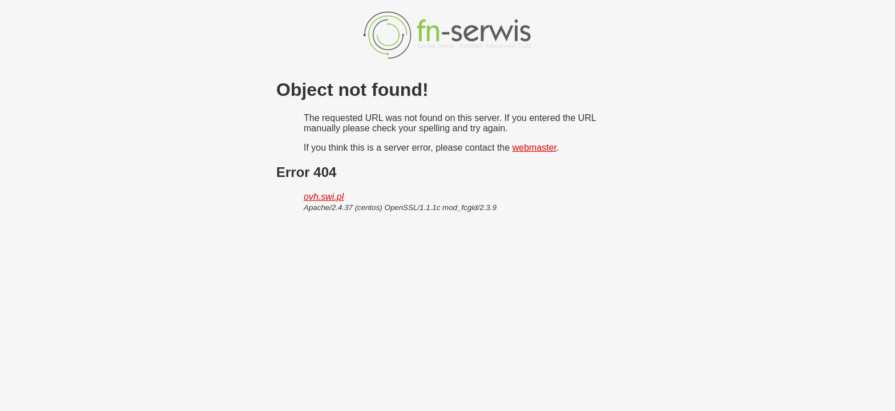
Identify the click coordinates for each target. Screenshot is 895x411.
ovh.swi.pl (324, 197)
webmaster (535, 147)
